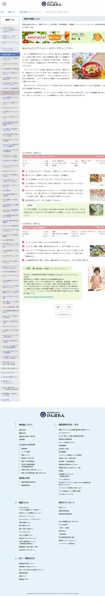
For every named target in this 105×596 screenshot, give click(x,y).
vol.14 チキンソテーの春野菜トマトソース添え (10, 292)
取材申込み (62, 531)
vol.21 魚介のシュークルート (10, 256)
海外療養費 (62, 452)
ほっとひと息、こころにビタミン (9, 49)
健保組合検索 (23, 573)
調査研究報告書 (64, 511)
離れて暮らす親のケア (10, 368)
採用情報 (22, 439)
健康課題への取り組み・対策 (10, 394)
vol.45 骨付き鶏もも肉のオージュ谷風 (10, 135)
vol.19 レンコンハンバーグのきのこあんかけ (10, 267)
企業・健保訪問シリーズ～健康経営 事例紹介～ (27, 542)
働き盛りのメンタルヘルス (8, 382)
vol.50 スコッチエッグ (10, 108)
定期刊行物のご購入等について (31, 470)
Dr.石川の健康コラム (10, 377)
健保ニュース (25, 455)
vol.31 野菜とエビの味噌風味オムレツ (10, 205)
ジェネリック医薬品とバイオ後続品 (70, 455)
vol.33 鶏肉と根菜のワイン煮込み (10, 195)
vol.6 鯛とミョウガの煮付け (10, 331)
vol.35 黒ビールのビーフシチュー (10, 186)
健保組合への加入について (27, 566)
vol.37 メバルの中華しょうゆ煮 (10, 175)
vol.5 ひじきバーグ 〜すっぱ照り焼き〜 (10, 336)
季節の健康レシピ (25, 522)
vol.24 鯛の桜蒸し (8, 240)
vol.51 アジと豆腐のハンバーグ (10, 103)
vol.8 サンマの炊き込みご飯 (10, 322)
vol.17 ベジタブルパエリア (10, 276)
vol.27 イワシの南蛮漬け (10, 226)
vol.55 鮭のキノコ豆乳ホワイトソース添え (10, 84)
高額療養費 (62, 445)
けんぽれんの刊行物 (27, 444)
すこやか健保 (25, 452)
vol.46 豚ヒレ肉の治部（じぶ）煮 (10, 129)
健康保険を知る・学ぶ (69, 424)
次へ (69, 307)
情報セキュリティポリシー (67, 540)
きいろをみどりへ (64, 433)
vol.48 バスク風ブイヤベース (10, 117)
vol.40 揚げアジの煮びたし (10, 161)
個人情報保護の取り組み (67, 537)
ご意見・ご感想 (64, 528)
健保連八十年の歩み (27, 458)
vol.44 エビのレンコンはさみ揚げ (10, 140)
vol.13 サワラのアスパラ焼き (10, 297)
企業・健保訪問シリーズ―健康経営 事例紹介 (11, 388)
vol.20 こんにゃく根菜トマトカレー (10, 262)
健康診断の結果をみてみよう (68, 464)
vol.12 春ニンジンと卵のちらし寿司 (10, 302)
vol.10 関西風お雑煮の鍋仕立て (10, 311)
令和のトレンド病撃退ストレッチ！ (9, 37)
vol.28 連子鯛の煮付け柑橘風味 (10, 221)
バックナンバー (64, 314)
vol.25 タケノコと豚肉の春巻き (10, 235)
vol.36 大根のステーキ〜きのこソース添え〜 (10, 181)
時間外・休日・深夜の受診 (67, 458)
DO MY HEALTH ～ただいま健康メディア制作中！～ (10, 30)
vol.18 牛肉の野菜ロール (10, 272)
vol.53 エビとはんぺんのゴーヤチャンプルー (10, 93)
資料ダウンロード (67, 502)
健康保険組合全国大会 (28, 482)
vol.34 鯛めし (7, 190)
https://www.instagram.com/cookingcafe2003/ (38, 297)
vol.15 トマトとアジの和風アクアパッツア (10, 286)
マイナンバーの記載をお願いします (70, 488)
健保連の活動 (24, 478)
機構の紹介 (22, 433)
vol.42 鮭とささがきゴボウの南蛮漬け (10, 151)
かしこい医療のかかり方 (67, 442)
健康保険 (24, 449)
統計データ (62, 508)
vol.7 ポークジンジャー (10, 326)
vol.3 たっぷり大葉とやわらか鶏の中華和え (10, 347)
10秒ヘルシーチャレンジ (10, 43)
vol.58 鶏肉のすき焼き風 (10, 69)
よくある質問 (63, 524)
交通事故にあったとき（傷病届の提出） (66, 475)
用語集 (61, 471)
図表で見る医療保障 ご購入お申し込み (33, 473)
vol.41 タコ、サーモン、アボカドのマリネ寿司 (10, 156)
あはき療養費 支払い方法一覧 (68, 521)
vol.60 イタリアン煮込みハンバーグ (10, 59)
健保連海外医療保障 (65, 514)
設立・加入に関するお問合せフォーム (31, 570)
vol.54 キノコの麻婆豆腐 (10, 88)
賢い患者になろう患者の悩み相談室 (9, 363)
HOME (2, 12)
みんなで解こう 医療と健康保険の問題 (71, 436)
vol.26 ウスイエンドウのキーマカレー (10, 230)
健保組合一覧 (23, 579)
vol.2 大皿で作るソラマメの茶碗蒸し (10, 352)
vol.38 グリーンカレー (10, 171)
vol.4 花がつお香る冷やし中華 (10, 341)
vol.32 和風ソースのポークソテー (10, 200)
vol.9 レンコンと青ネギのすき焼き (10, 316)
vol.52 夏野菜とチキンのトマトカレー (10, 98)
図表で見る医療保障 (27, 461)
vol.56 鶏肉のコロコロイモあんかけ (10, 78)
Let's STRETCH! (8, 373)
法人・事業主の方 (27, 558)
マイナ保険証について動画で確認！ (70, 491)
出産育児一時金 (64, 449)
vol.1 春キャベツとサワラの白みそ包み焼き (10, 357)
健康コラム (11, 12)
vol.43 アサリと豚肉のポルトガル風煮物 (10, 145)
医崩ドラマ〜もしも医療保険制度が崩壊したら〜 (74, 430)
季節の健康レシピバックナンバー (30, 12)
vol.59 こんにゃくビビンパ (10, 64)
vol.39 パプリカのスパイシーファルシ (10, 166)
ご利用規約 (62, 534)
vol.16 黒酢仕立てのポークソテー (10, 281)
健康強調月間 (25, 485)
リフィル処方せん (64, 479)
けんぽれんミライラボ (66, 494)
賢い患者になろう (25, 525)
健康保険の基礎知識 (65, 439)
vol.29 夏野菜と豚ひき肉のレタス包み (10, 216)
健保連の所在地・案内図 (27, 436)
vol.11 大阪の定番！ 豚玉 (11, 307)
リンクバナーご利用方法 (66, 543)
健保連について (26, 424)
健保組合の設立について (27, 563)
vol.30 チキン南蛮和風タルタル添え (10, 211)
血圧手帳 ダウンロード (27, 550)
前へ (58, 307)
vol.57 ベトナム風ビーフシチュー (10, 73)
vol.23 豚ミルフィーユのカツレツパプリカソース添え (10, 245)
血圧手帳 (6, 400)
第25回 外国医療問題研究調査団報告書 (28, 465)
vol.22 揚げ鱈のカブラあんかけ (10, 251)
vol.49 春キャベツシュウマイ (10, 112)
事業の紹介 (22, 430)
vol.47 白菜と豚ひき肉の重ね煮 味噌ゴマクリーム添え (10, 123)
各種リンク (22, 576)
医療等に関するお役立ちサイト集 (69, 468)
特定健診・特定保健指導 (67, 461)
